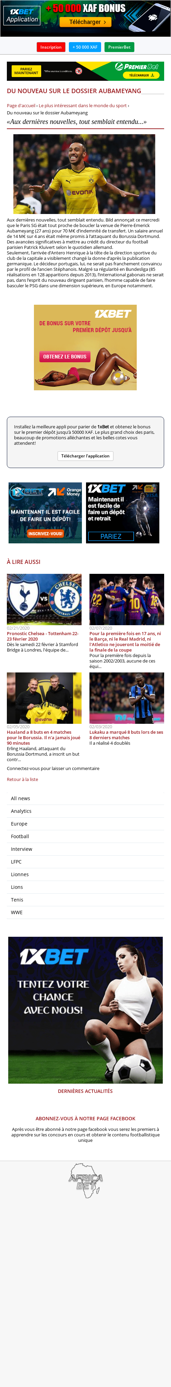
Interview (21, 849)
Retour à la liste (22, 779)
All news (20, 798)
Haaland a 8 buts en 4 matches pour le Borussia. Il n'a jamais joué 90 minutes (43, 737)
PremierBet (119, 47)
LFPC (16, 861)
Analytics (21, 811)
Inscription (51, 47)
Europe (19, 823)
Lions (17, 887)
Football (20, 836)
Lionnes (20, 874)
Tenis (17, 899)
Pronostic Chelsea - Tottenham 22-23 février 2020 (42, 636)
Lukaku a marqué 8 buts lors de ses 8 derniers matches (126, 735)
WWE (17, 912)
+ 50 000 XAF (85, 47)
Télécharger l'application (85, 456)
